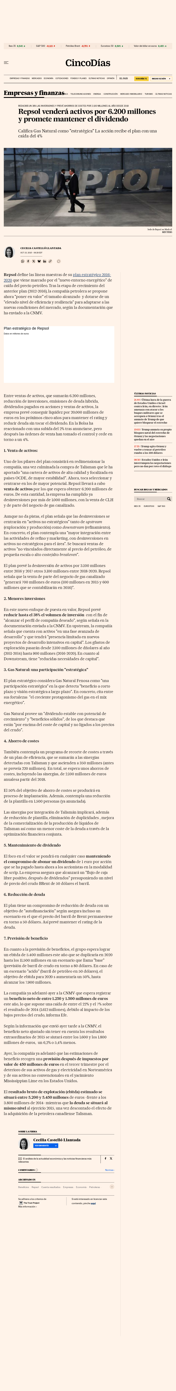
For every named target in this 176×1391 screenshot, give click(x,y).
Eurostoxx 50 (107, 46)
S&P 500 (40, 46)
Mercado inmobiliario (131, 94)
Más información (27, 1206)
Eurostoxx (149, 506)
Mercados (37, 78)
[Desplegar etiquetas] (112, 1186)
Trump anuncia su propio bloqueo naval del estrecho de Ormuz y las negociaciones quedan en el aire (153, 434)
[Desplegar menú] (6, 62)
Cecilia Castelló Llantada (40, 248)
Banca (65, 94)
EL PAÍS (122, 77)
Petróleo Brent (73, 46)
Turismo (149, 94)
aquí (93, 1203)
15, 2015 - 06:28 (31, 253)
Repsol (35, 1187)
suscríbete (141, 78)
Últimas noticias (97, 78)
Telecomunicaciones (80, 94)
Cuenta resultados (50, 1187)
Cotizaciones (62, 78)
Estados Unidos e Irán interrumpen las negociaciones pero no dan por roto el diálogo (152, 463)
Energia (97, 94)
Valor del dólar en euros (145, 46)
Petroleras (94, 1187)
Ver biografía (46, 1145)
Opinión (110, 78)
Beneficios (23, 1187)
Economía (48, 78)
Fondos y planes (78, 78)
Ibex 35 (12, 46)
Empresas (68, 1187)
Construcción (111, 94)
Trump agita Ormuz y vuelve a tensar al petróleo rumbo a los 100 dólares (150, 449)
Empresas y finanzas (20, 78)
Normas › (109, 1170)
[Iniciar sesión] (161, 78)
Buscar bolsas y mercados (150, 489)
